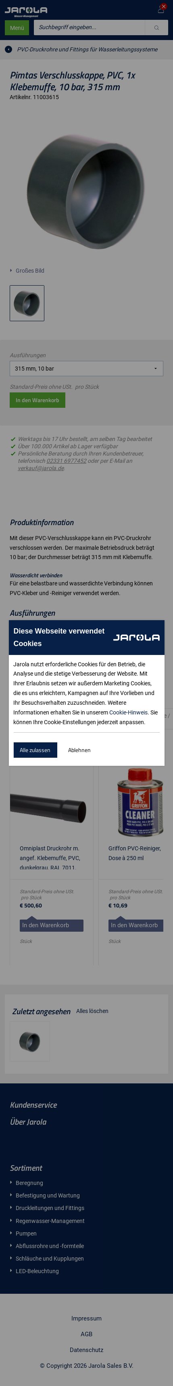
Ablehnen (79, 750)
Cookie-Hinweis (128, 712)
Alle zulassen (35, 750)
